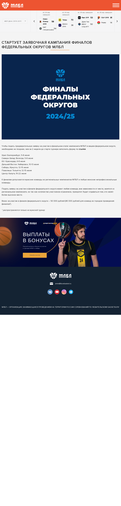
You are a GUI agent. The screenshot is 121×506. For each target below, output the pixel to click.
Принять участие (35, 255)
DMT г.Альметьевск (48, 28)
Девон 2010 (64, 25)
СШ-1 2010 (105, 18)
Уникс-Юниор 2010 (45, 21)
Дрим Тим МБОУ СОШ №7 (85, 24)
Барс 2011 (85, 18)
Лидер (103, 22)
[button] (34, 21)
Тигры (64, 20)
